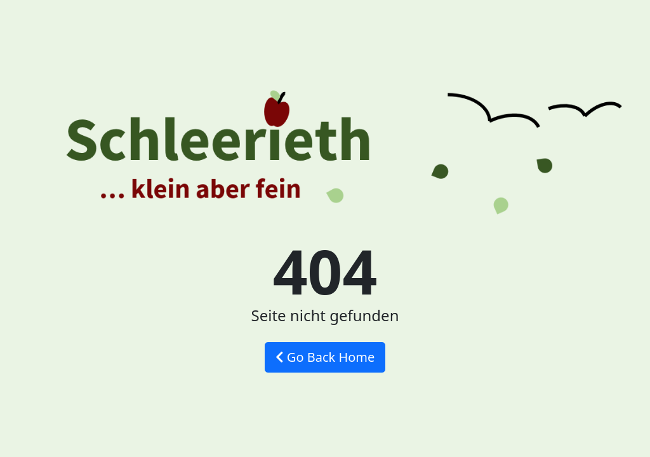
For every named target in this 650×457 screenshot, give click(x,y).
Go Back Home (325, 357)
